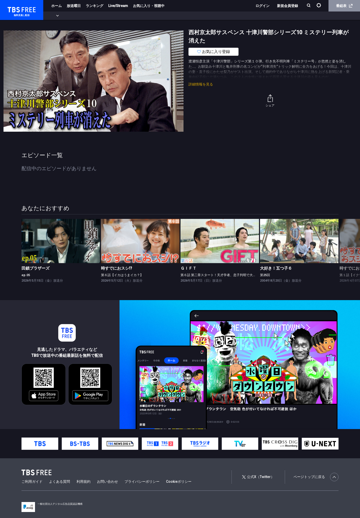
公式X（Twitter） (258, 477)
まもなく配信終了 (77, 15)
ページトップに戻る (316, 477)
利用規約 (83, 482)
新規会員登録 (287, 6)
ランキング (94, 6)
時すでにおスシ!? (116, 268)
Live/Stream (118, 6)
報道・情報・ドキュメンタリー (165, 15)
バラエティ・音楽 (125, 15)
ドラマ (100, 15)
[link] (61, 241)
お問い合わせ (107, 482)
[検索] (309, 5)
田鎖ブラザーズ (36, 268)
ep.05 (26, 275)
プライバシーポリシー (142, 482)
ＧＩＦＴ (188, 268)
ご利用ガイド (32, 482)
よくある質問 (59, 482)
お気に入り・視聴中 (148, 6)
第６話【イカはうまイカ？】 (122, 275)
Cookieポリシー (179, 482)
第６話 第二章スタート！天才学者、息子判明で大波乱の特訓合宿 (228, 275)
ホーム (56, 6)
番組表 (344, 6)
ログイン (263, 6)
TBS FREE (13, 8)
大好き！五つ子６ (276, 268)
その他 (198, 15)
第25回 (265, 275)
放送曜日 (74, 6)
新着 (54, 15)
